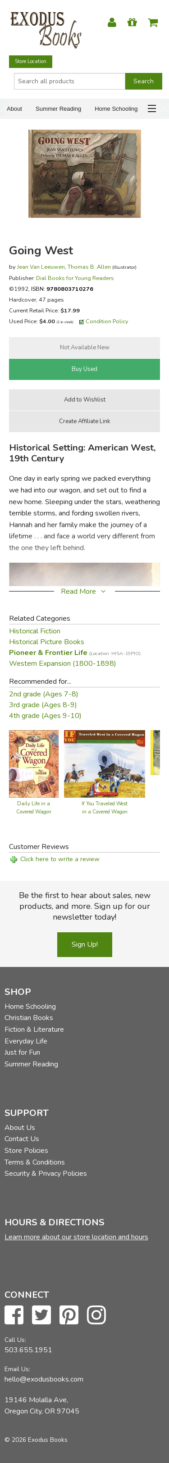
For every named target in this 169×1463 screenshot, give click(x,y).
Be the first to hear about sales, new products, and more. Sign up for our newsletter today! (85, 906)
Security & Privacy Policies (46, 1174)
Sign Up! (85, 944)
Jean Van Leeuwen (41, 267)
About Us (20, 1128)
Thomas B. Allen (89, 267)
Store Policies (26, 1151)
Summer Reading (58, 108)
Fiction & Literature (34, 1029)
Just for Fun (22, 1052)
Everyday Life (26, 1041)
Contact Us (22, 1139)
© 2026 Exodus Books (36, 1440)
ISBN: (62, 289)
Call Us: (15, 1340)
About (14, 108)
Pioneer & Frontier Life (75, 653)
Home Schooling (116, 108)
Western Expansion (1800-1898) (62, 663)
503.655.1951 (28, 1350)
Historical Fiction (34, 631)
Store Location (30, 61)
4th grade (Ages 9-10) (45, 716)
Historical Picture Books (46, 642)
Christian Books (29, 1018)
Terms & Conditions (35, 1162)
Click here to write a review (60, 859)
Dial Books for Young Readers (75, 278)
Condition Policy (107, 321)
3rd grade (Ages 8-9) (43, 705)
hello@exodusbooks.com (44, 1379)
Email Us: (17, 1369)
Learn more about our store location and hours (76, 1237)
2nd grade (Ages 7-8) (43, 694)
